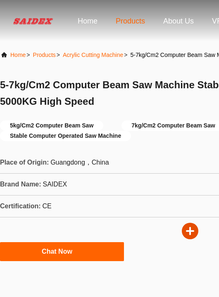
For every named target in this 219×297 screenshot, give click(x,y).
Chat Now (62, 251)
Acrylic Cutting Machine (93, 55)
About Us (178, 21)
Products (130, 21)
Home (88, 21)
